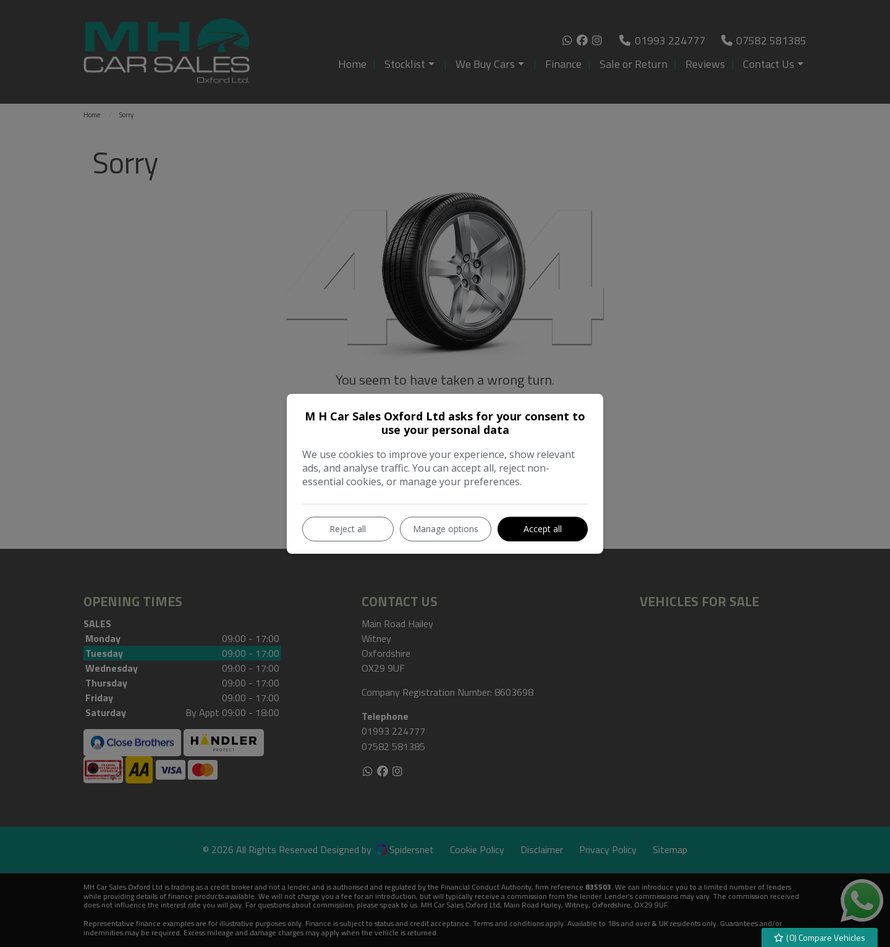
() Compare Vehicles (820, 937)
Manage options (445, 529)
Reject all (347, 529)
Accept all (542, 529)
